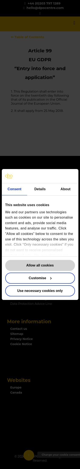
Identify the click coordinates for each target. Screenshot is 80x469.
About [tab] (66, 189)
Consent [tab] (14, 189)
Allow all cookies (40, 265)
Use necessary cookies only (40, 291)
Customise (40, 278)
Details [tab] (40, 189)
